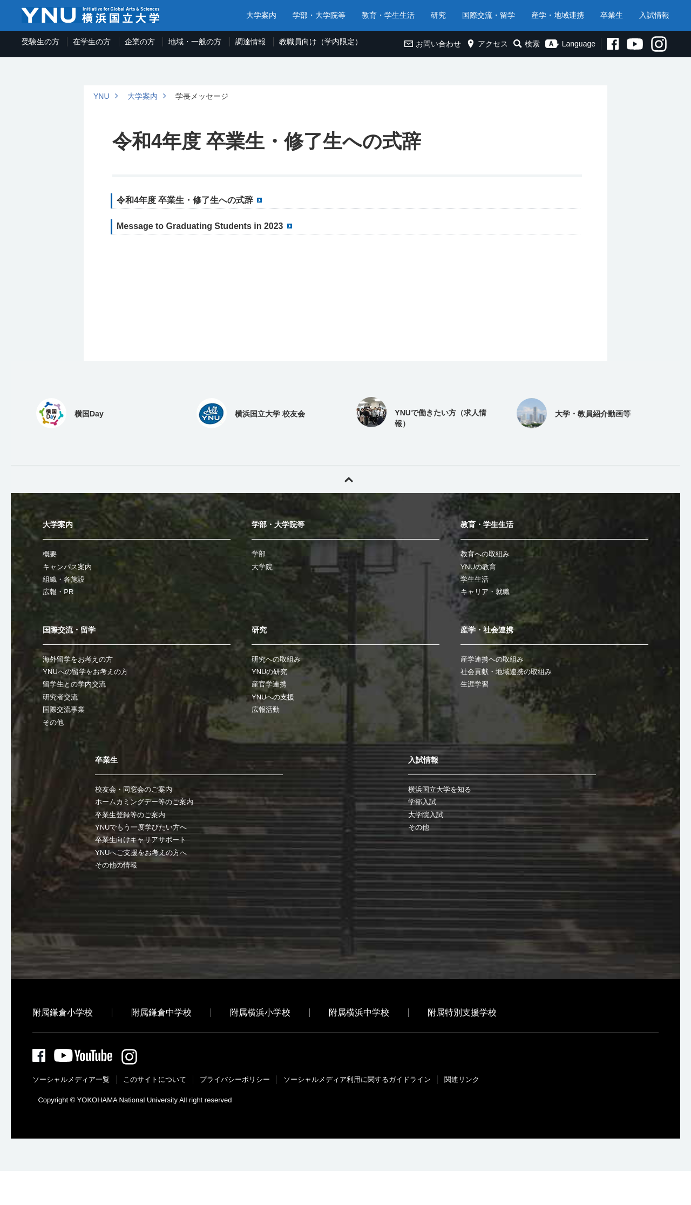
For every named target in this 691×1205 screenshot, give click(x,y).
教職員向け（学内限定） (320, 41)
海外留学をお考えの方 (78, 659)
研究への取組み (276, 659)
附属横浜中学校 (359, 1012)
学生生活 (474, 579)
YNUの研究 (269, 672)
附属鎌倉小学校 (62, 1012)
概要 (50, 554)
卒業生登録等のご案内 (130, 815)
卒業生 (611, 15)
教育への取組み (485, 554)
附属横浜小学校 (260, 1012)
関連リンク (461, 1081)
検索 (526, 43)
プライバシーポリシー (235, 1081)
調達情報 (250, 41)
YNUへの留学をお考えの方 (85, 672)
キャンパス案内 (67, 567)
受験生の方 (40, 41)
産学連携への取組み (492, 659)
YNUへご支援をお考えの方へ (141, 853)
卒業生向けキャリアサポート (140, 840)
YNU (101, 96)
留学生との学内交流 (74, 684)
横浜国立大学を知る (439, 789)
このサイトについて (154, 1081)
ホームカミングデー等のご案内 (144, 802)
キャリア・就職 (485, 592)
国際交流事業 (64, 709)
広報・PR (58, 592)
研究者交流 (60, 697)
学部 (259, 554)
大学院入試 (425, 815)
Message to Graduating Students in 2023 (200, 226)
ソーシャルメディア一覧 (71, 1081)
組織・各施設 (64, 579)
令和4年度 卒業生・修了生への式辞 (185, 200)
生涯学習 (474, 684)
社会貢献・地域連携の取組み (506, 672)
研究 (438, 15)
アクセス (487, 43)
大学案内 (261, 15)
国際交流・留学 (488, 15)
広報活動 (266, 709)
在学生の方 (92, 41)
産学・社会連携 (486, 629)
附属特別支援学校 (462, 1012)
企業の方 (140, 41)
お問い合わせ (432, 43)
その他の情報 (116, 865)
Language (570, 43)
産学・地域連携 (557, 15)
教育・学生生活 (388, 15)
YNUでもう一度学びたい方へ (141, 827)
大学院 (262, 567)
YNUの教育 (478, 567)
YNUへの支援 (273, 697)
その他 (53, 722)
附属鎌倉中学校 (161, 1012)
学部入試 (422, 802)
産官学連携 (269, 684)
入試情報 (654, 15)
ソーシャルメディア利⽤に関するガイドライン (357, 1081)
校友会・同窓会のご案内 (133, 789)
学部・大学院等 (319, 15)
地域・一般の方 (194, 41)
